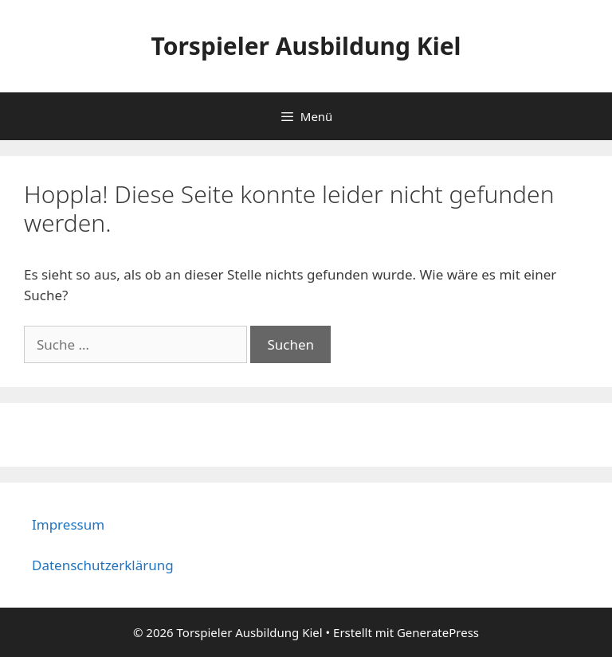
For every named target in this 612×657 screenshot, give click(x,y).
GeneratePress (438, 632)
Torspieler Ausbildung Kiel (306, 45)
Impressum (68, 524)
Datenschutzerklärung (103, 565)
